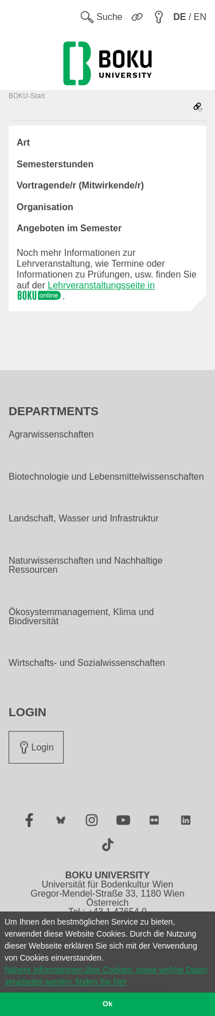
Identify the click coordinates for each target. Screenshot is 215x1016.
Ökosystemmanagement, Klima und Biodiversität (81, 617)
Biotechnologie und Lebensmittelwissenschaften (106, 476)
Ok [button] (107, 1004)
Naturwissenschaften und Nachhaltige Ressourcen (86, 565)
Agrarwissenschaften (51, 434)
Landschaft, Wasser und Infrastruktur (84, 518)
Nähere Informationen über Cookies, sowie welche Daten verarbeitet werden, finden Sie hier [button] (106, 975)
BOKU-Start (27, 96)
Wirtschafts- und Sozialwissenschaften (87, 663)
